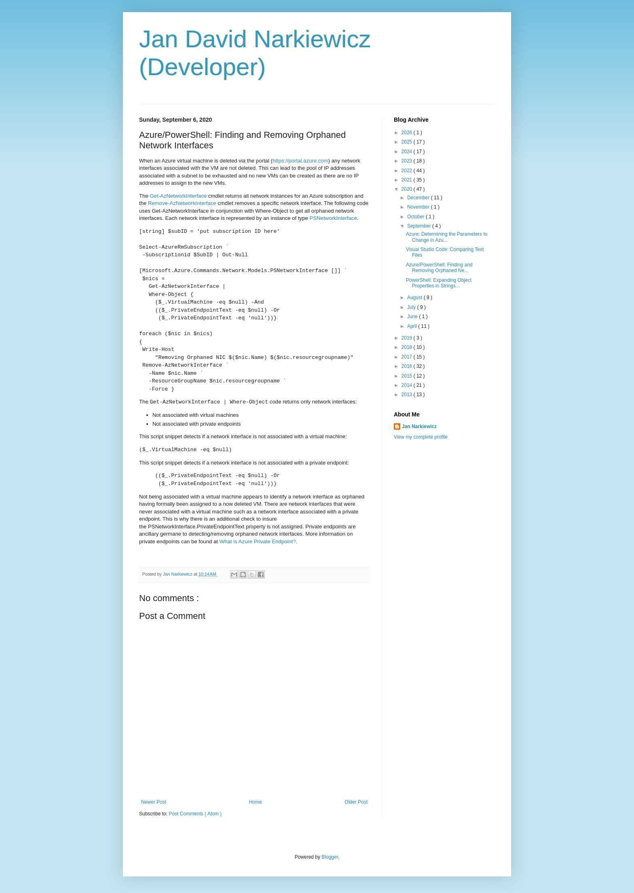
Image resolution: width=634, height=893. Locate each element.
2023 (408, 161)
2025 (408, 142)
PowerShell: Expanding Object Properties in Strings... (438, 283)
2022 (408, 170)
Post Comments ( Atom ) (195, 814)
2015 (408, 376)
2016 (408, 366)
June (413, 316)
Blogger (329, 857)
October (416, 217)
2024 (408, 151)
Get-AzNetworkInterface (178, 196)
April (412, 326)
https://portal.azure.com (300, 161)
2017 (408, 357)
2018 (408, 347)
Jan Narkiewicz (419, 426)
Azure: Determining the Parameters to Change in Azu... (446, 237)
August (415, 297)
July (412, 307)
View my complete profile (421, 437)
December (419, 198)
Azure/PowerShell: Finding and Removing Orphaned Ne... (439, 267)
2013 (408, 394)
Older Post (356, 802)
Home (255, 802)
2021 (408, 180)
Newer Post (153, 802)
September (419, 226)
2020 (408, 189)
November (419, 207)
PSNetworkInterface (333, 218)
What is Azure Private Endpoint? (258, 541)
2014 (408, 385)
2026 (408, 132)
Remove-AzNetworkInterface (182, 203)
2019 (408, 338)
